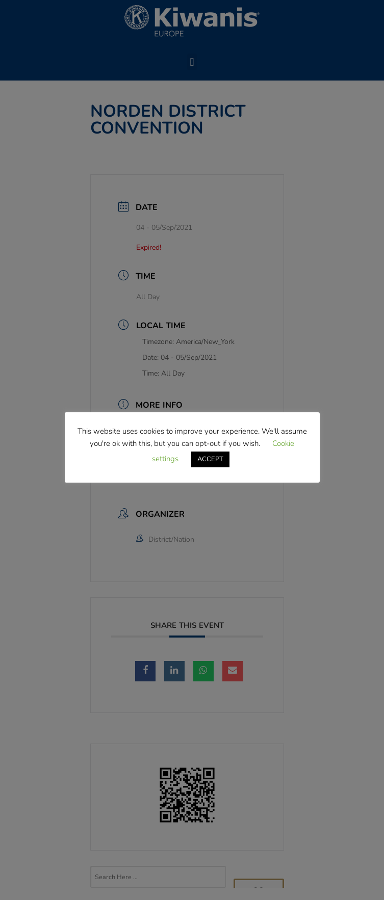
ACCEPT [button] (210, 459)
